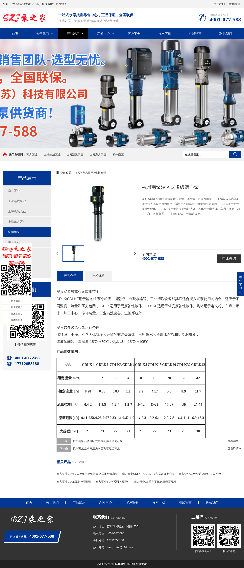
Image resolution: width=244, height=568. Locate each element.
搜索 (235, 154)
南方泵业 (31, 154)
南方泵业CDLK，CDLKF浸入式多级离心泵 (148, 473)
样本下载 (164, 33)
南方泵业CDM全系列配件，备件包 (200, 473)
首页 (15, 33)
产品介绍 (70, 275)
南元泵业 (14, 242)
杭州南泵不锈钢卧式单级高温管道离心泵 (98, 441)
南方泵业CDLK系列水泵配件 (74, 481)
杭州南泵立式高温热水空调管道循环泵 (96, 448)
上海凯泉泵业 (75, 154)
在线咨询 (229, 259)
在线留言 (195, 33)
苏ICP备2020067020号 (111, 564)
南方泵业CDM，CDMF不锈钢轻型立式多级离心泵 (87, 473)
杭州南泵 (118, 154)
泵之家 (142, 564)
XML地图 (132, 564)
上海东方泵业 (98, 154)
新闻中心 (103, 33)
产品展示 (73, 33)
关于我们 (219, 4)
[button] (122, 144)
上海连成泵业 (52, 154)
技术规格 (98, 275)
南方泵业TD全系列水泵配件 (113, 481)
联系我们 (234, 4)
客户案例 (134, 33)
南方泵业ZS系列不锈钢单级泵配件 (155, 481)
